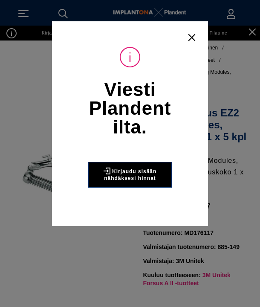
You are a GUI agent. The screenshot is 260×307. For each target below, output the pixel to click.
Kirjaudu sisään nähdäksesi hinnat (130, 174)
